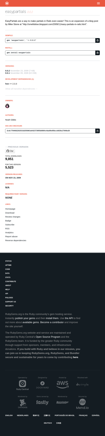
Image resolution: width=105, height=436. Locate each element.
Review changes (12, 217)
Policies (9, 298)
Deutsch (48, 423)
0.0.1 (7, 73)
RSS (7, 228)
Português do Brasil (65, 415)
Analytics (9, 232)
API (6, 294)
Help (7, 289)
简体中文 (36, 415)
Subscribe (9, 224)
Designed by (43, 378)
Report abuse (11, 236)
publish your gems (25, 318)
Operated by (23, 379)
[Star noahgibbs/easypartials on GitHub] (10, 151)
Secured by (83, 397)
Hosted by (64, 378)
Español (96, 415)
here (75, 357)
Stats (7, 277)
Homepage (10, 209)
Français (83, 415)
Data (7, 273)
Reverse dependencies (15, 240)
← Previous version (16, 147)
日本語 (58, 423)
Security (9, 306)
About (8, 285)
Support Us (10, 302)
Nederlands (22, 415)
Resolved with (83, 378)
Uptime (8, 265)
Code (7, 269)
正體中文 (47, 415)
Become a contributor (52, 322)
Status (8, 261)
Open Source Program (48, 336)
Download (9, 213)
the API (69, 318)
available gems (31, 322)
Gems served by (43, 397)
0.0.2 (7, 70)
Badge (8, 220)
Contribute (10, 281)
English (9, 415)
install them (52, 318)
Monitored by (23, 397)
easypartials (15, 11)
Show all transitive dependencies (20, 89)
